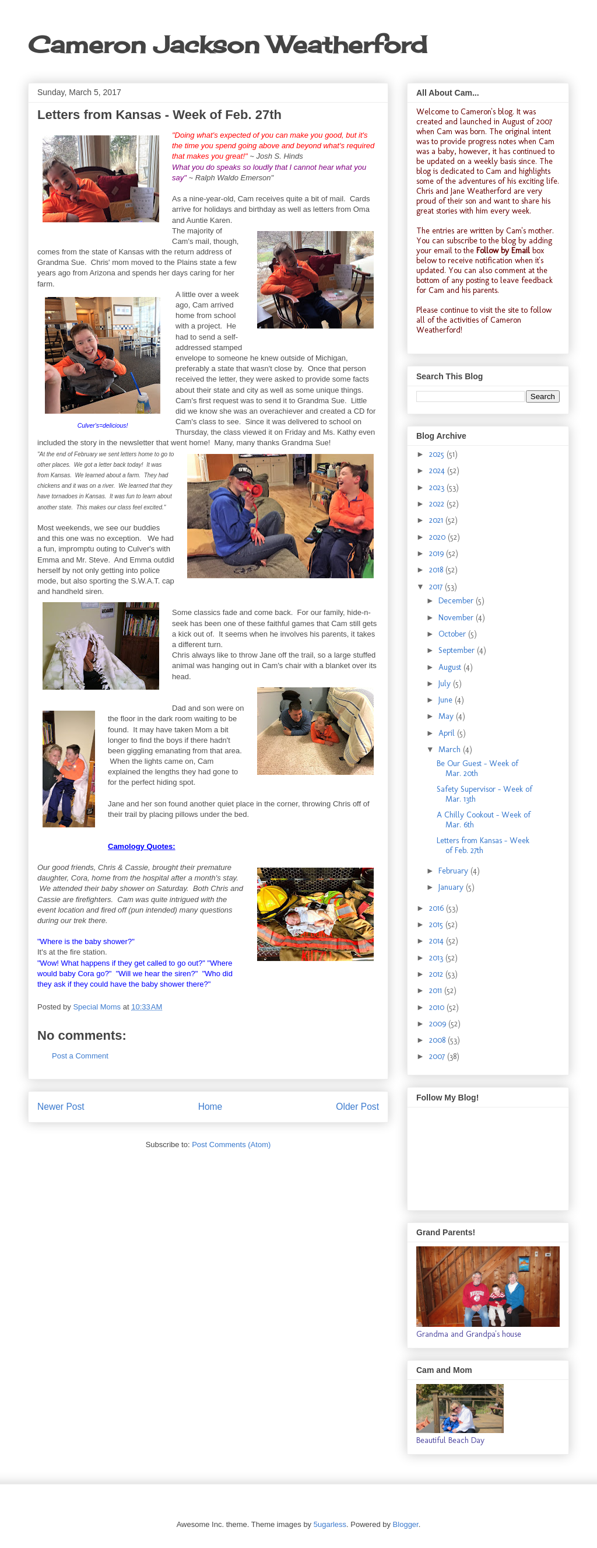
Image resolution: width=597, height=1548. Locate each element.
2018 (437, 570)
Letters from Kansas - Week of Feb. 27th (483, 845)
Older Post (357, 1107)
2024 (438, 471)
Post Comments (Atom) (231, 1144)
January (452, 887)
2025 (438, 454)
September (457, 650)
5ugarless (330, 1524)
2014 (437, 941)
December (457, 601)
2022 (438, 504)
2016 (437, 908)
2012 (437, 974)
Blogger (406, 1524)
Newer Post (61, 1107)
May (447, 716)
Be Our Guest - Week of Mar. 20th (477, 768)
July (445, 684)
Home (210, 1107)
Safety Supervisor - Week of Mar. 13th (484, 794)
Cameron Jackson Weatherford (227, 44)
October (453, 634)
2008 (438, 1040)
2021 (437, 520)
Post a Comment (80, 1055)
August (450, 667)
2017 (437, 587)
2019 (437, 553)
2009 (438, 1024)
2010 (438, 1007)
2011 (436, 990)
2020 (438, 537)
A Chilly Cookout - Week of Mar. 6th (484, 820)
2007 (438, 1056)
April (447, 733)
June (446, 700)
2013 (437, 958)
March (450, 749)
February (454, 871)
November (457, 618)
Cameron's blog (486, 112)
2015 (437, 925)
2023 (438, 487)
